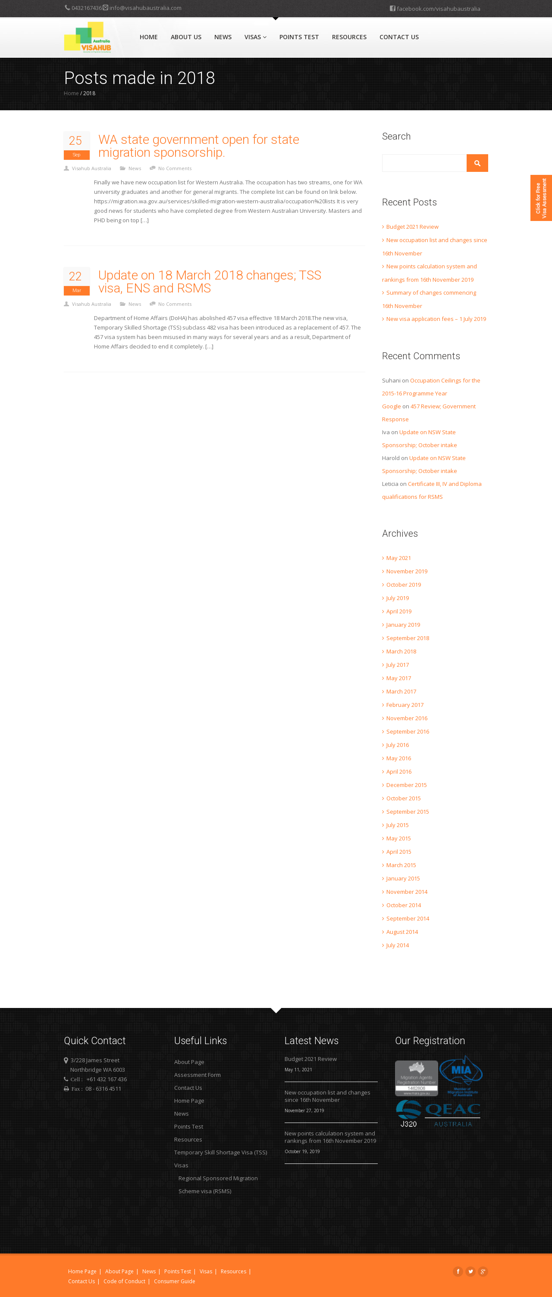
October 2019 (403, 584)
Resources (349, 37)
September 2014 (407, 918)
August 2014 (402, 932)
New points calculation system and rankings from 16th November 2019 (330, 1137)
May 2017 (398, 678)
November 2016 (406, 718)
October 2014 (403, 905)
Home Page (189, 1100)
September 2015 (407, 811)
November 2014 (406, 892)
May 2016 (398, 758)
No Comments (174, 168)
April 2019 (398, 611)
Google (391, 406)
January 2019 (403, 624)
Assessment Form (197, 1075)
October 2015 (403, 798)
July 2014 (397, 945)
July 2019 (397, 598)
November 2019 (406, 571)
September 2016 (407, 731)
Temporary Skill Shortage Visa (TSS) (220, 1152)
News (223, 37)
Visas (256, 37)
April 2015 (398, 851)
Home (149, 37)
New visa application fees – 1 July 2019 (436, 319)
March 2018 (401, 651)
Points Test (299, 37)
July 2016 (397, 745)
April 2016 (398, 771)
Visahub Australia (91, 168)
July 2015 (397, 825)
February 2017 (404, 705)
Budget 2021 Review (412, 226)
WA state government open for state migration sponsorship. (198, 146)
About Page (189, 1062)
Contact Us (399, 37)
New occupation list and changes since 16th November (327, 1096)
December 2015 (406, 785)
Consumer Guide (174, 1281)
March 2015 (401, 865)
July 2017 (397, 665)
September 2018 (407, 638)
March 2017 (401, 691)
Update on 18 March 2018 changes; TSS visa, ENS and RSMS (209, 282)
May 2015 (398, 838)
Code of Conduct (124, 1281)
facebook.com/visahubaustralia (435, 8)
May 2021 (398, 558)
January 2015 (403, 878)
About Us (186, 37)
